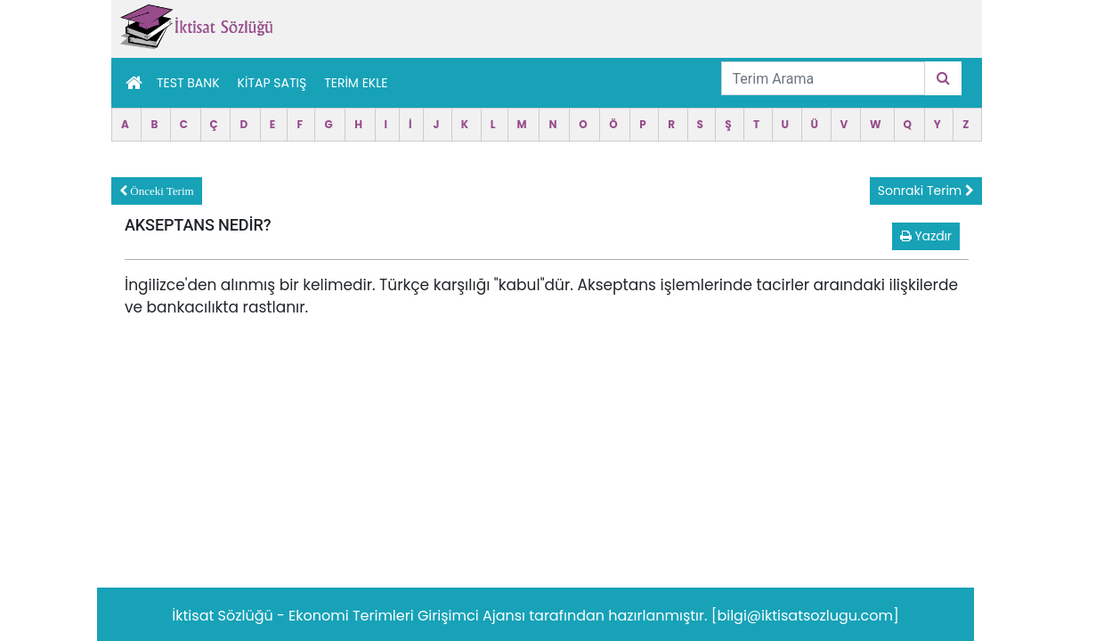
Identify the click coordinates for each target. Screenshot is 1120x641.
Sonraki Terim (926, 190)
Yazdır (926, 236)
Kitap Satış (272, 83)
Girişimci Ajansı (473, 615)
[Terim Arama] (823, 78)
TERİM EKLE (355, 83)
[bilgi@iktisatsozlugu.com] (805, 615)
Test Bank (188, 83)
